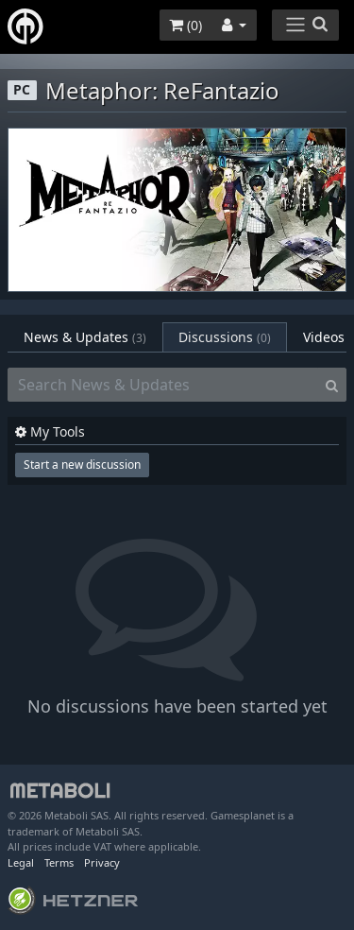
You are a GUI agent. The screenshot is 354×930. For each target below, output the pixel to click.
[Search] (331, 385)
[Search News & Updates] (163, 385)
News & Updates (85, 337)
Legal (21, 862)
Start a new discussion (82, 464)
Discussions (224, 337)
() (185, 25)
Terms (59, 862)
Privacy (102, 862)
